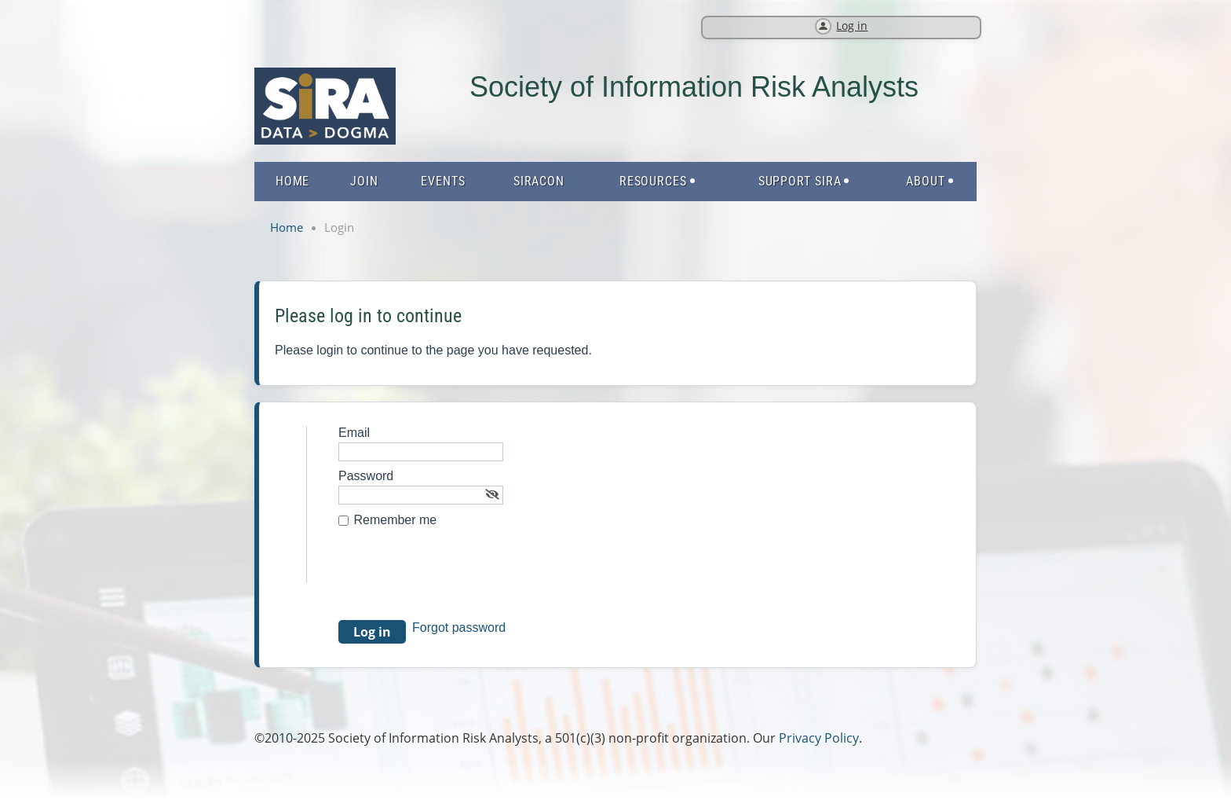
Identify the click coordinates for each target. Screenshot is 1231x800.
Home (286, 227)
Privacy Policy (819, 738)
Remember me (395, 520)
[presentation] (457, 581)
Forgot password (459, 627)
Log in (852, 25)
